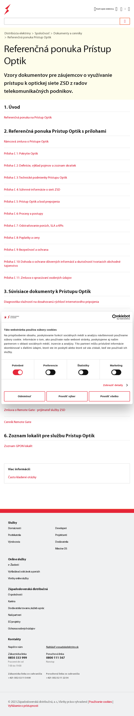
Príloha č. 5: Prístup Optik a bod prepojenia (32, 201)
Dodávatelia (61, 542)
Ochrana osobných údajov (21, 628)
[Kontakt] (116, 9)
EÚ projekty (14, 622)
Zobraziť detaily (113, 385)
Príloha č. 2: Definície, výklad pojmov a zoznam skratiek (40, 165)
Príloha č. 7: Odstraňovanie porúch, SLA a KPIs (33, 226)
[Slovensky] (122, 9)
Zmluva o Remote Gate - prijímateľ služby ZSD (34, 410)
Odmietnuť (24, 396)
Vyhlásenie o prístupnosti (23, 706)
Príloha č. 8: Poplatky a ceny (22, 238)
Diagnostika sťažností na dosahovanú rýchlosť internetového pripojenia (51, 302)
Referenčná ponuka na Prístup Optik (28, 117)
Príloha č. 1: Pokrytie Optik (21, 153)
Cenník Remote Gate (17, 422)
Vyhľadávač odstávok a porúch (24, 571)
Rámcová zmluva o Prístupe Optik (26, 141)
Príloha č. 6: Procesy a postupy (23, 213)
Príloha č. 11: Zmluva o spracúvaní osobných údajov (38, 278)
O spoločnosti (15, 594)
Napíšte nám (15, 647)
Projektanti (61, 535)
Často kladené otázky (22, 477)
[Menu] (128, 9)
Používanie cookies (100, 702)
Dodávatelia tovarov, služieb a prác (26, 608)
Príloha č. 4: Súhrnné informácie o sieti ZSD (32, 189)
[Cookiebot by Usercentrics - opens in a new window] (114, 317)
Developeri (60, 528)
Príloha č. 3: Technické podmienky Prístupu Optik (35, 177)
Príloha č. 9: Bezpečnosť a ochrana (26, 250)
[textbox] (67, 21)
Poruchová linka (55, 654)
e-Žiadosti (13, 565)
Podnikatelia (14, 535)
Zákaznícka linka (17, 654)
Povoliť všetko (109, 396)
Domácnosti (14, 528)
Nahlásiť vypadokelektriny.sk (62, 647)
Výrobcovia (14, 542)
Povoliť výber (67, 396)
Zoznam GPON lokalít (18, 446)
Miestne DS (61, 548)
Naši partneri (14, 615)
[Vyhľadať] (125, 21)
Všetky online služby (18, 578)
